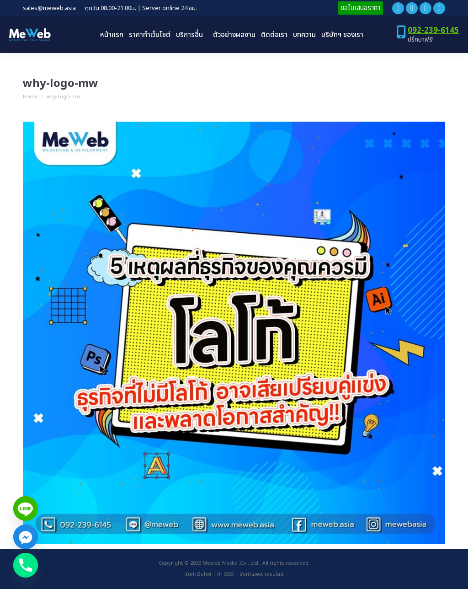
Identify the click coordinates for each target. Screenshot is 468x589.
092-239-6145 (433, 31)
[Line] (25, 508)
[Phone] (25, 565)
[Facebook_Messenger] (25, 537)
